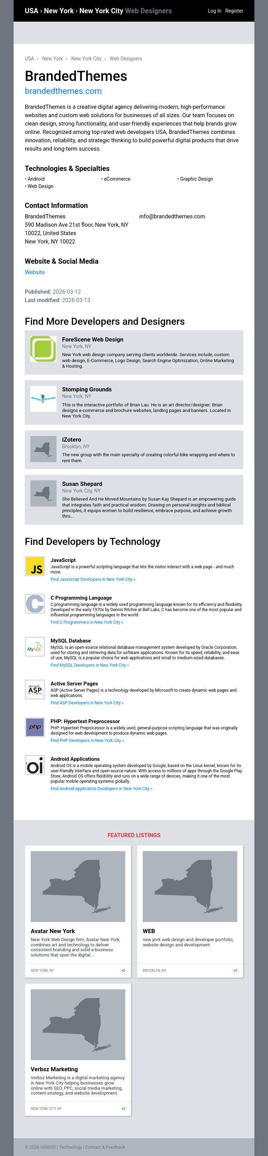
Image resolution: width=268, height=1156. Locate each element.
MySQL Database (71, 641)
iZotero (71, 439)
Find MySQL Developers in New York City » (90, 665)
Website (35, 272)
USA (32, 11)
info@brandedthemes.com (172, 216)
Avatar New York (53, 931)
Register (234, 11)
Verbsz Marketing (54, 1069)
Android (36, 179)
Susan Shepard (82, 483)
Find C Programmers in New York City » (87, 622)
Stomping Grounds (87, 389)
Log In (214, 11)
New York (60, 11)
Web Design (40, 186)
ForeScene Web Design (93, 339)
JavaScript (63, 560)
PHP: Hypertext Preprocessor (85, 721)
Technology (70, 1147)
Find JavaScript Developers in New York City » (93, 579)
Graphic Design (196, 179)
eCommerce (117, 179)
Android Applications (75, 759)
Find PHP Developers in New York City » (87, 740)
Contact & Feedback (105, 1147)
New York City (125, 11)
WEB (149, 931)
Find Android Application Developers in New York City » (101, 788)
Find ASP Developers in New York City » (87, 702)
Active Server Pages (74, 684)
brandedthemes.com (63, 91)
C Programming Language (81, 598)
